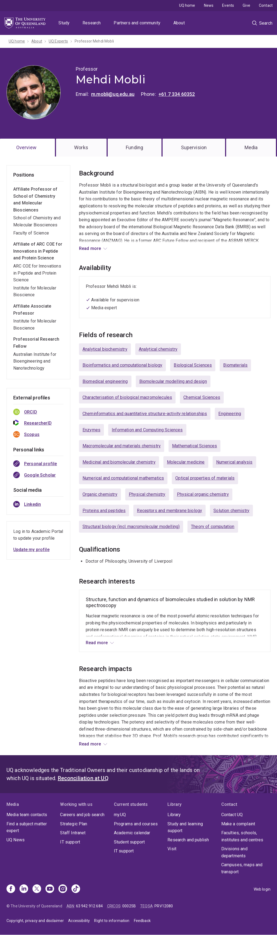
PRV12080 (163, 906)
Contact (266, 5)
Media (251, 147)
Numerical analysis (234, 462)
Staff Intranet (72, 832)
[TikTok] (75, 889)
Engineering (229, 413)
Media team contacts (26, 814)
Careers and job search (82, 814)
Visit (171, 848)
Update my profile (31, 549)
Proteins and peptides (104, 510)
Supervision (194, 147)
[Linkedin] (23, 889)
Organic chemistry (100, 494)
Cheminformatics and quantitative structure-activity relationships (145, 413)
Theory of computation (212, 526)
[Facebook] (10, 889)
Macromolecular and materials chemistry (122, 445)
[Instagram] (62, 889)
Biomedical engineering (105, 381)
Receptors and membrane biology (169, 510)
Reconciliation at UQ (83, 778)
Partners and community (137, 22)
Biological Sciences (193, 365)
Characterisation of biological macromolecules (127, 397)
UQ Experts (58, 41)
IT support (70, 842)
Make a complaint (238, 823)
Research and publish (188, 839)
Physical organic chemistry (203, 494)
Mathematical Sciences (194, 445)
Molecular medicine (186, 462)
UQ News (15, 839)
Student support (129, 842)
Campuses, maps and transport (242, 868)
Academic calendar (132, 832)
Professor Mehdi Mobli (94, 41)
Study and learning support (185, 827)
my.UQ (120, 814)
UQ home (187, 5)
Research (92, 22)
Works (81, 147)
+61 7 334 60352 (177, 94)
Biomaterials (235, 365)
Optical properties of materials (205, 478)
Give (246, 5)
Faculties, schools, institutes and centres (242, 836)
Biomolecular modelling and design (173, 381)
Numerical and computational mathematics (123, 478)
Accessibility (79, 920)
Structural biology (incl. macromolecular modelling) (131, 526)
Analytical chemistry (158, 349)
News (209, 5)
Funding (134, 147)
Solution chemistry (231, 510)
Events (228, 5)
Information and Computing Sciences (147, 429)
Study (64, 22)
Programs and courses (136, 823)
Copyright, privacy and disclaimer (35, 920)
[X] (36, 889)
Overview (26, 147)
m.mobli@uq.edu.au (112, 94)
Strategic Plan (73, 823)
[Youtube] (49, 889)
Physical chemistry (147, 494)
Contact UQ (232, 814)
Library (174, 814)
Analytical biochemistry (105, 349)
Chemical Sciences (201, 397)
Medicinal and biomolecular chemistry (119, 462)
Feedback (142, 920)
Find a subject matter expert (26, 827)
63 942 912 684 (89, 906)
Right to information (111, 920)
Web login (262, 889)
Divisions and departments (234, 852)
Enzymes (91, 429)
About (179, 22)
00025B (129, 906)
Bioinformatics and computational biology (122, 365)
